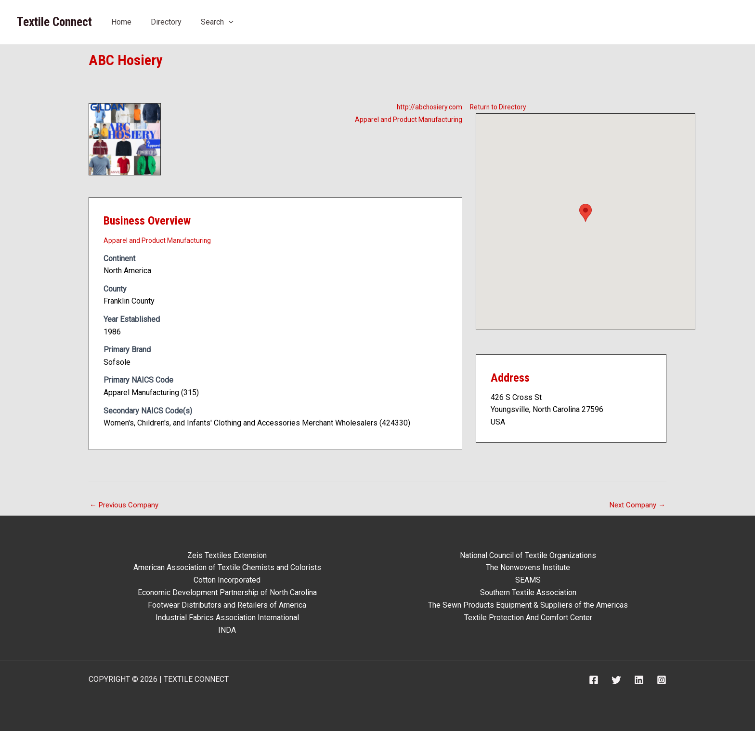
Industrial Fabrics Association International (227, 617)
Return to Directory (501, 106)
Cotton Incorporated (227, 580)
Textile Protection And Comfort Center (528, 617)
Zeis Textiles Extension (227, 555)
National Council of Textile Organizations (528, 555)
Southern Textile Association (528, 593)
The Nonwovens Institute (528, 568)
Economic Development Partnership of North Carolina (227, 593)
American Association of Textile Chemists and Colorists (227, 568)
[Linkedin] (639, 679)
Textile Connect (54, 22)
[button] (229, 22)
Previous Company (126, 505)
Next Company (636, 505)
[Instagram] (661, 679)
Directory (166, 22)
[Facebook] (594, 679)
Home (121, 22)
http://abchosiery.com (426, 106)
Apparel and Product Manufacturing (403, 118)
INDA (227, 630)
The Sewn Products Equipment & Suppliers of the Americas (528, 605)
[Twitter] (616, 679)
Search (217, 22)
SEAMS (528, 580)
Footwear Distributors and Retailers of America (227, 605)
